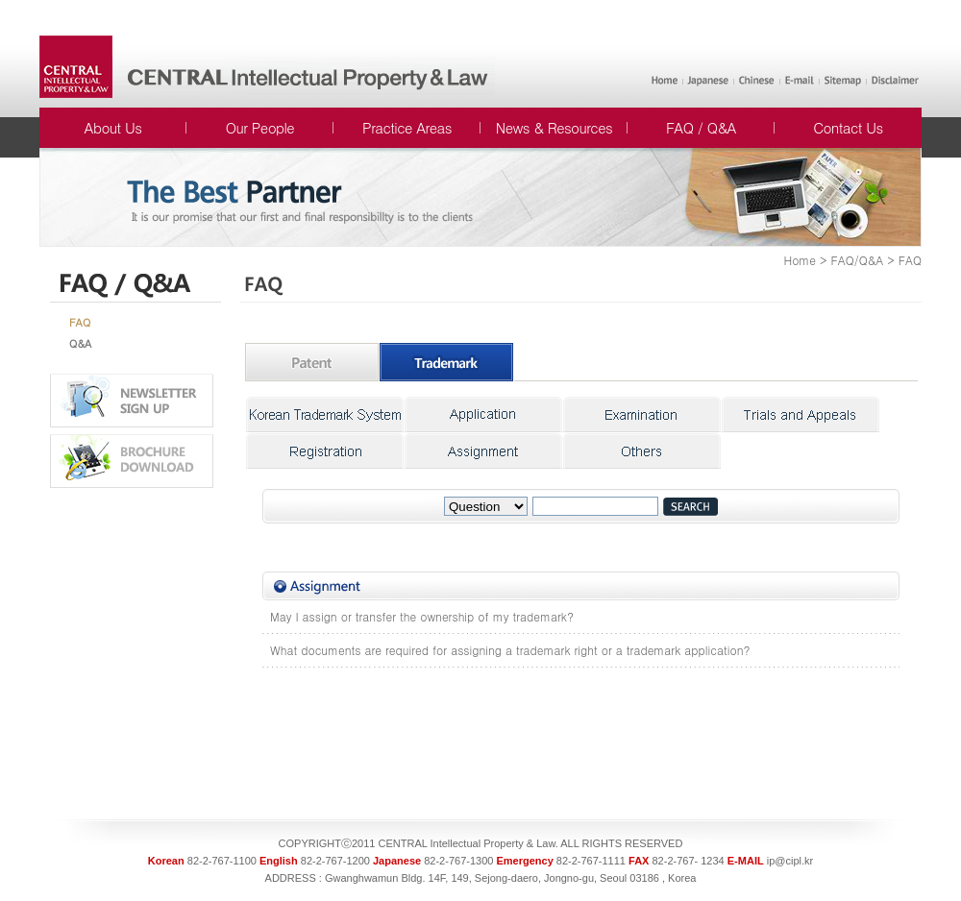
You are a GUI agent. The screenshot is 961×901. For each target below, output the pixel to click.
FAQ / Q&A (701, 127)
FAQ (79, 322)
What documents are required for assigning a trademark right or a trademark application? (510, 650)
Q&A (80, 343)
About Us (113, 127)
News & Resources (554, 127)
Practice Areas (407, 127)
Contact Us (847, 127)
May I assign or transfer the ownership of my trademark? (422, 616)
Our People (260, 127)
